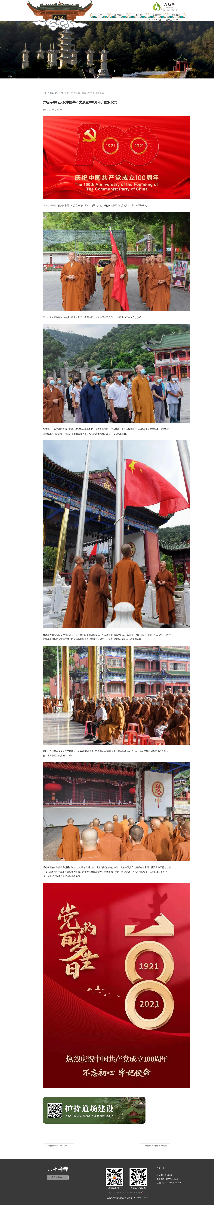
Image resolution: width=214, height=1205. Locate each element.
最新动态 (157, 15)
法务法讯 (137, 15)
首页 (45, 92)
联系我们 (176, 15)
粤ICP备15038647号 (131, 1192)
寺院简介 (118, 15)
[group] (107, 49)
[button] (7, 50)
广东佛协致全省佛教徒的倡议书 (155, 1145)
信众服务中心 (57, 1177)
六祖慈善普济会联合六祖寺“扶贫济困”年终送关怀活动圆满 (60, 1145)
